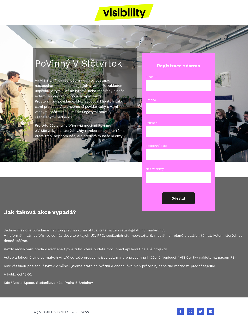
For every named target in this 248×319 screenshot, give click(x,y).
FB (232, 257)
